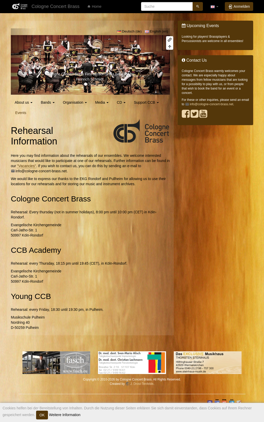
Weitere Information (64, 415)
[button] (214, 6)
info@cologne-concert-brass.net (41, 171)
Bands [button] (48, 102)
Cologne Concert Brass (65, 74)
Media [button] (102, 102)
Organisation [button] (75, 102)
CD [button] (121, 102)
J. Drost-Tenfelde (141, 384)
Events (20, 113)
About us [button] (23, 102)
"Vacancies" (26, 166)
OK (42, 415)
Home (94, 6)
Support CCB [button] (146, 102)
